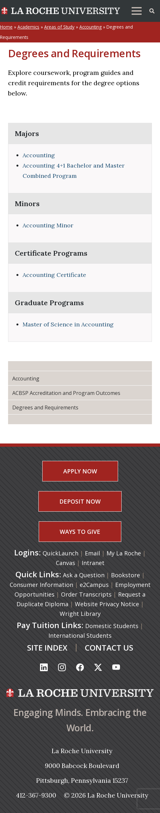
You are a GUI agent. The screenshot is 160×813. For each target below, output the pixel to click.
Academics (28, 27)
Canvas (66, 563)
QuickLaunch (60, 553)
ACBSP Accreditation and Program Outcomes (66, 393)
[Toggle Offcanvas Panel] (152, 10)
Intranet (93, 563)
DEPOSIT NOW (80, 501)
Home (6, 27)
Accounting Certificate (54, 275)
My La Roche (124, 553)
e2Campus (94, 585)
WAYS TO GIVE (80, 531)
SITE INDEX (47, 647)
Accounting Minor (48, 225)
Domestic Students (111, 626)
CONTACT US (109, 647)
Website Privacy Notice (107, 604)
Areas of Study (59, 27)
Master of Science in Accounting (68, 324)
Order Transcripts (86, 594)
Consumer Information (41, 585)
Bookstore (125, 575)
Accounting (90, 27)
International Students (80, 635)
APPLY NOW (80, 471)
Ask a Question (84, 575)
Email (93, 553)
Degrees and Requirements (45, 407)
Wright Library (80, 613)
